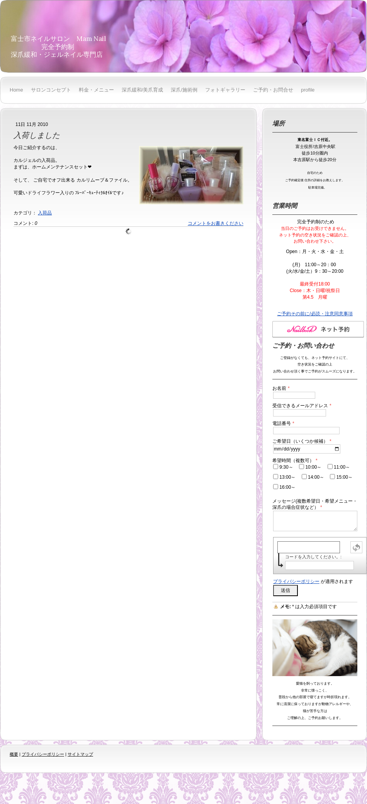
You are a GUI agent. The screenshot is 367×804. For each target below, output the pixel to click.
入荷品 (45, 213)
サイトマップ (80, 754)
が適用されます (313, 581)
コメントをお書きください (215, 223)
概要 (14, 754)
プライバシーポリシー (296, 581)
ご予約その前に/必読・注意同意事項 (314, 313)
